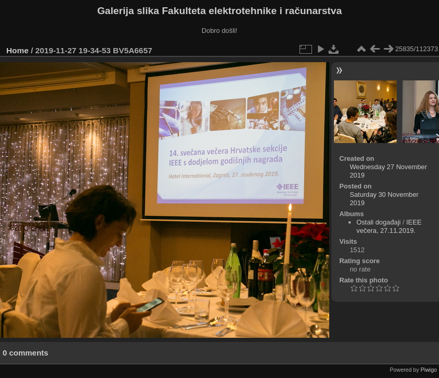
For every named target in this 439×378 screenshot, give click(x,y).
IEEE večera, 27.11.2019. (389, 226)
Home (17, 50)
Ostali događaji (378, 222)
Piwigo (429, 370)
